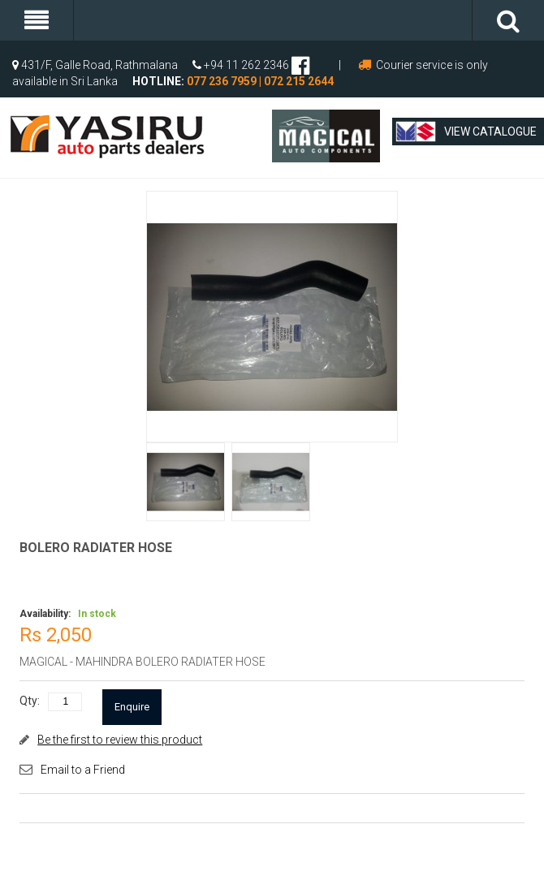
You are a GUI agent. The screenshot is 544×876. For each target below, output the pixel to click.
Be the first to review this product (119, 739)
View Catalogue (466, 131)
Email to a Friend (83, 769)
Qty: (29, 700)
